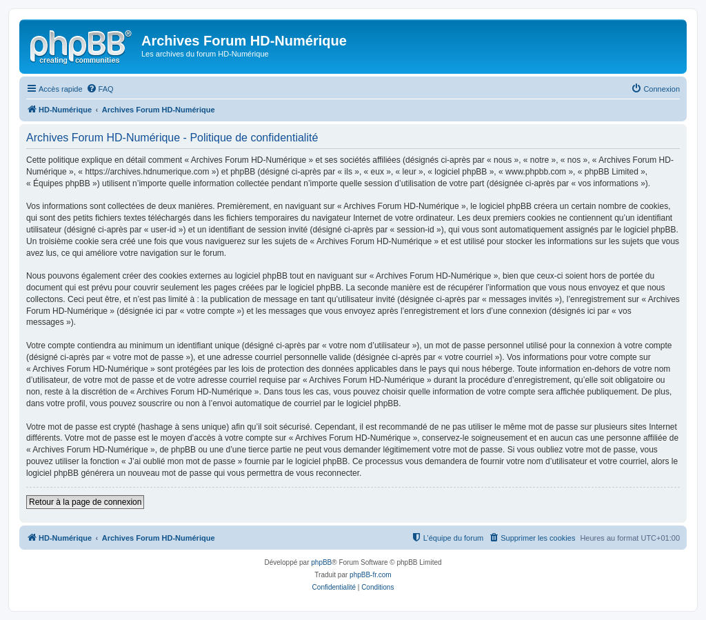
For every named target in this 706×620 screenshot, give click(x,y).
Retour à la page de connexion (85, 502)
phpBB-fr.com (371, 575)
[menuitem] (100, 89)
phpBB (321, 562)
